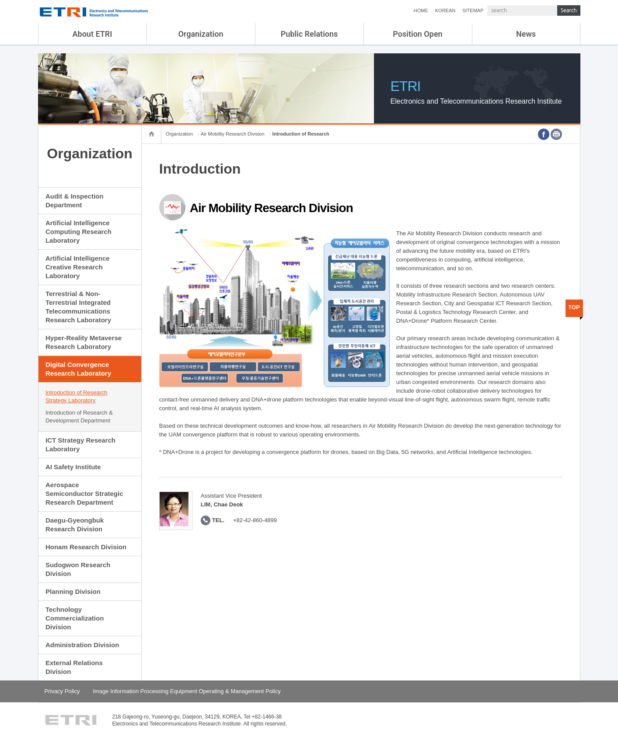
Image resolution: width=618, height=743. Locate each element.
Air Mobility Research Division (233, 133)
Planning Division (73, 591)
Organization (200, 33)
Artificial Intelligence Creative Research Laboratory (77, 267)
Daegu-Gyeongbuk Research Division (74, 524)
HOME (421, 10)
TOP (574, 307)
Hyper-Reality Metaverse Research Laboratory (83, 342)
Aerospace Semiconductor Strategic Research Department (84, 493)
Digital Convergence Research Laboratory (78, 369)
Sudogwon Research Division (77, 569)
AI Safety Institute (73, 467)
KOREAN (445, 10)
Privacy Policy (62, 691)
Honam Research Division (85, 547)
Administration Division (82, 645)
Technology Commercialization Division (74, 618)
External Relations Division (74, 667)
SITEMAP (472, 10)
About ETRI (92, 33)
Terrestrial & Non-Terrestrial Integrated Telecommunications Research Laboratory (78, 307)
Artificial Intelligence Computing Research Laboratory (78, 231)
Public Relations (309, 33)
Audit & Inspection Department (74, 200)
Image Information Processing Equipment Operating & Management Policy (186, 691)
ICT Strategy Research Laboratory (80, 444)
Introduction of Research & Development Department (79, 416)
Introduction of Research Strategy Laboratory (76, 396)
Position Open (417, 33)
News (526, 33)
